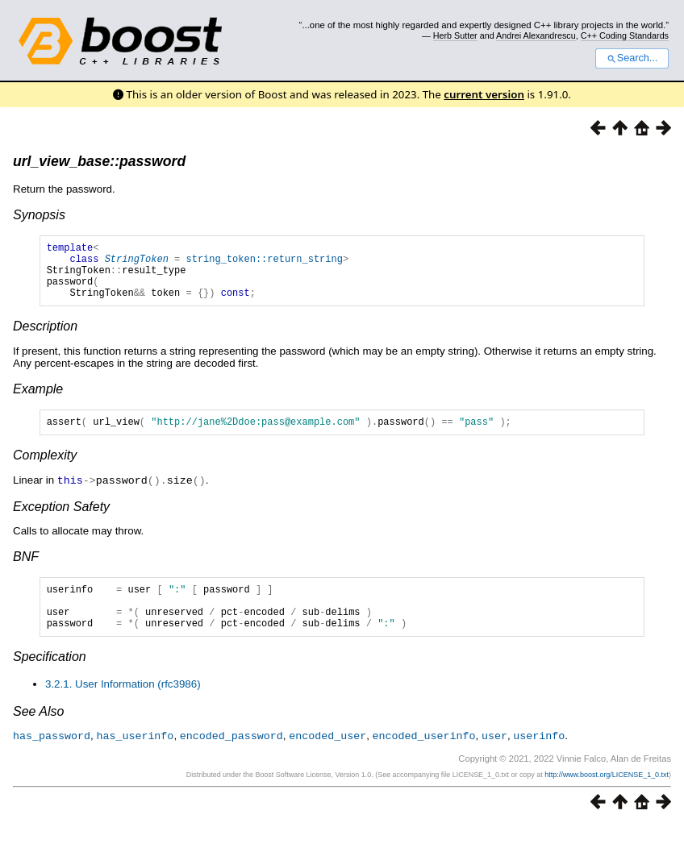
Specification (49, 680)
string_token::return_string (264, 263)
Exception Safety (61, 520)
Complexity (45, 469)
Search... (632, 58)
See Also (38, 735)
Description (45, 338)
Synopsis (39, 215)
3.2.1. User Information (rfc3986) (123, 707)
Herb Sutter (455, 35)
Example (38, 401)
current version (484, 94)
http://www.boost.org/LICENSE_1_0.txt (606, 797)
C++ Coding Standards (625, 35)
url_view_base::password (99, 161)
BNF (26, 570)
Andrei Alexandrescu (536, 35)
